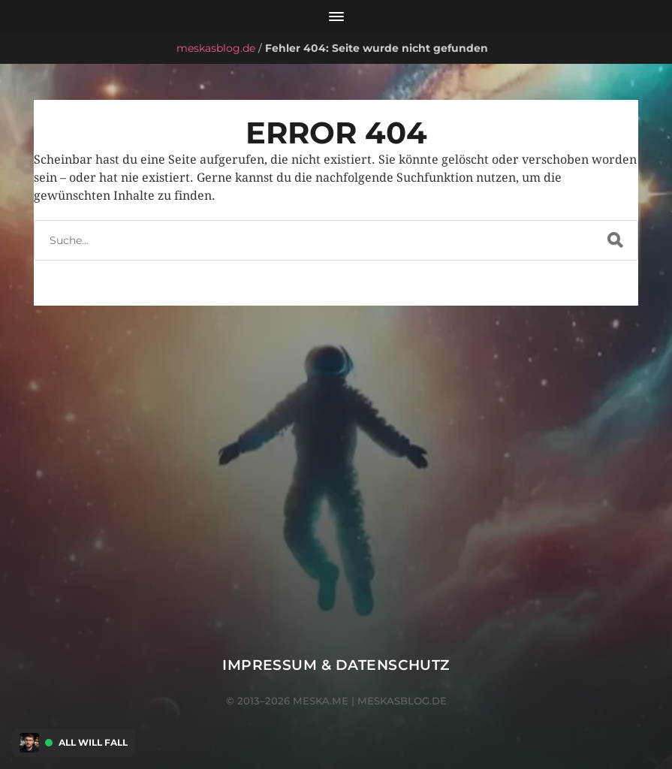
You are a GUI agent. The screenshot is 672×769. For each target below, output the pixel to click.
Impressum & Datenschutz (336, 665)
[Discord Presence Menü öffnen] (29, 742)
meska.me (320, 701)
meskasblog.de (215, 48)
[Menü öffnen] (336, 16)
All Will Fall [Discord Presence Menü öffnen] (93, 742)
